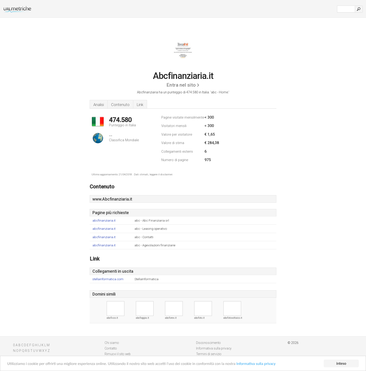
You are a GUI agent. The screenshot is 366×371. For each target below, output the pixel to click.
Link (140, 104)
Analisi (98, 104)
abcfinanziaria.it (104, 220)
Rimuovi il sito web (118, 354)
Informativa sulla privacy (256, 363)
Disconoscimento (208, 343)
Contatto (111, 348)
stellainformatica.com (107, 279)
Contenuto (120, 104)
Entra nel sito (181, 85)
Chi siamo (112, 343)
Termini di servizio (209, 354)
